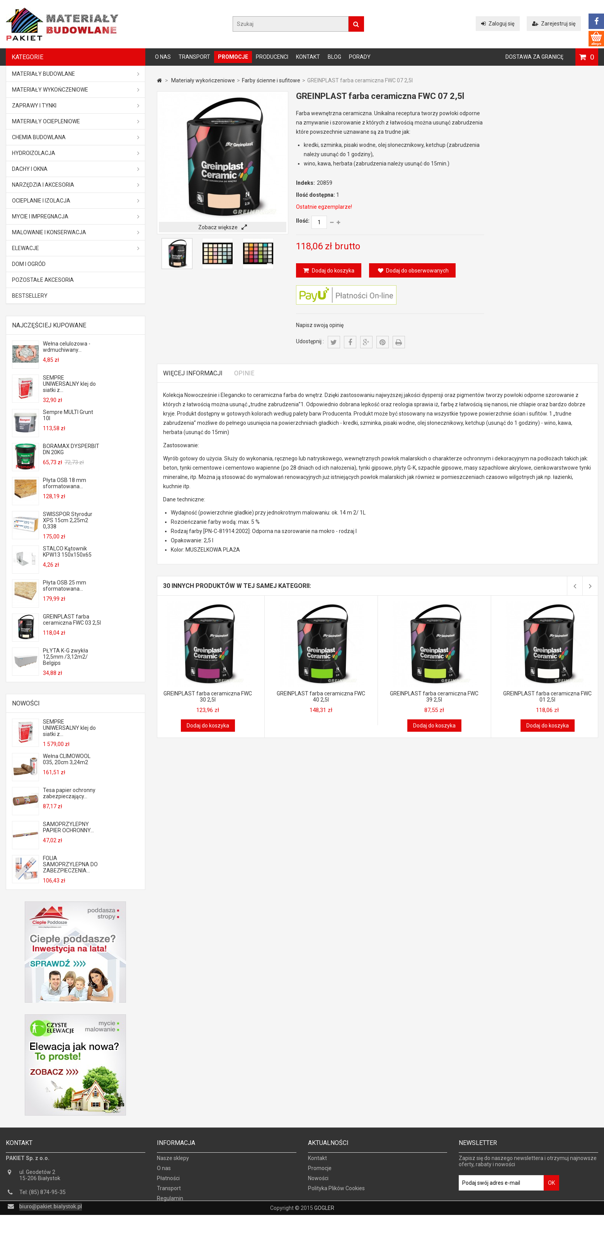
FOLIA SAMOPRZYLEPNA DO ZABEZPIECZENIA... (70, 864)
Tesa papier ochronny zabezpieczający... (69, 793)
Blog (334, 57)
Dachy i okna (76, 169)
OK (551, 1188)
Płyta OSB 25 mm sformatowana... (64, 585)
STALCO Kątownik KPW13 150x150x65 (67, 551)
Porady (360, 57)
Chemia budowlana (76, 137)
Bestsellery (30, 296)
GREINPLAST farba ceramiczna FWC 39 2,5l (434, 696)
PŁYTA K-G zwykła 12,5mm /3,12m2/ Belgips (65, 656)
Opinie (244, 373)
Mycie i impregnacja (76, 216)
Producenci (272, 57)
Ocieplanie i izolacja (76, 201)
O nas (163, 57)
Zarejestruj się (553, 23)
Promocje (233, 57)
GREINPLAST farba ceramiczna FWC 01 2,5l (547, 696)
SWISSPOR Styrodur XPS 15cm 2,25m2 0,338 (67, 520)
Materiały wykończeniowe (76, 90)
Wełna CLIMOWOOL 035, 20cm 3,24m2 (66, 759)
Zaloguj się (497, 23)
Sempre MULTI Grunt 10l (68, 415)
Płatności (168, 1184)
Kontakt (308, 57)
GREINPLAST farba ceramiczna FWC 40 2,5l (321, 696)
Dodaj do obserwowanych (413, 270)
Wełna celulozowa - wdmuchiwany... (66, 347)
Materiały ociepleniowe (76, 121)
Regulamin (170, 1204)
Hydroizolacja (76, 153)
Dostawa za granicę (534, 57)
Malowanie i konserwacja (76, 232)
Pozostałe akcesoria (43, 280)
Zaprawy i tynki (76, 105)
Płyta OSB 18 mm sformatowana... (64, 483)
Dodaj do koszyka (332, 270)
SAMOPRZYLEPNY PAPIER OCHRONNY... (68, 827)
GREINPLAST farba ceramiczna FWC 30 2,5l (207, 696)
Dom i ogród (29, 264)
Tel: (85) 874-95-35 (42, 1197)
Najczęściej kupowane (49, 325)
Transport (194, 57)
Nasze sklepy (173, 1163)
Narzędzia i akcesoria (76, 185)
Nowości (26, 703)
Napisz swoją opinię (320, 325)
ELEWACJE (76, 248)
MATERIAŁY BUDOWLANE (76, 74)
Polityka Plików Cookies (336, 1194)
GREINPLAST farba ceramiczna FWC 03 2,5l (72, 619)
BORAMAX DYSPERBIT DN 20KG (71, 449)
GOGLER (324, 1240)
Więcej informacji (193, 373)
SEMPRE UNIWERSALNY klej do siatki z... (69, 384)
